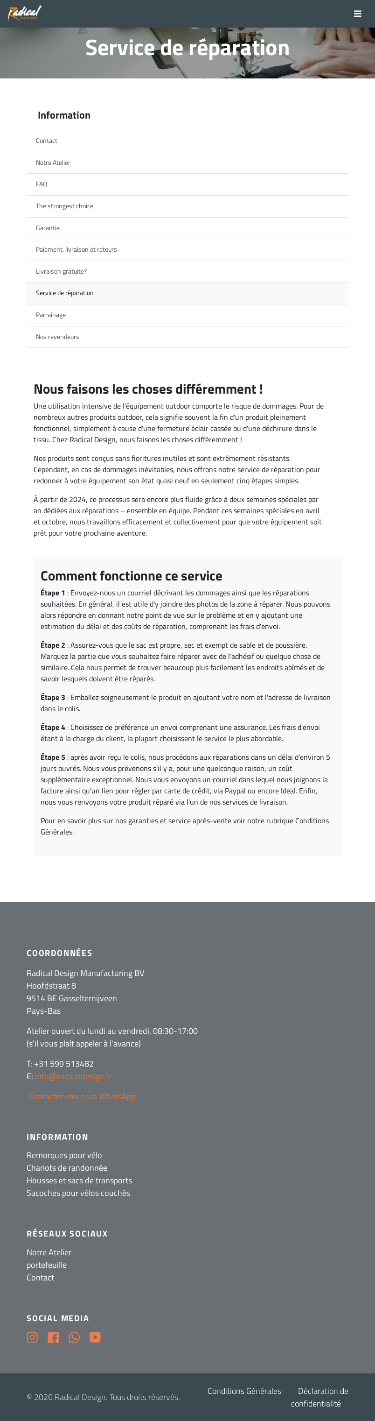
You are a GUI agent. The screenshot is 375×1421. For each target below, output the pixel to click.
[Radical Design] (24, 14)
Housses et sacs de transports (79, 1180)
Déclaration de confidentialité (319, 1397)
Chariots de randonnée (67, 1167)
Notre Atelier (49, 1252)
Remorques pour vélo (64, 1155)
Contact (40, 1277)
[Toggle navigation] (358, 13)
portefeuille (47, 1264)
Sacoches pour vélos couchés (78, 1193)
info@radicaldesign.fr (73, 1076)
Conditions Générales (244, 1391)
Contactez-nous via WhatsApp (81, 1096)
